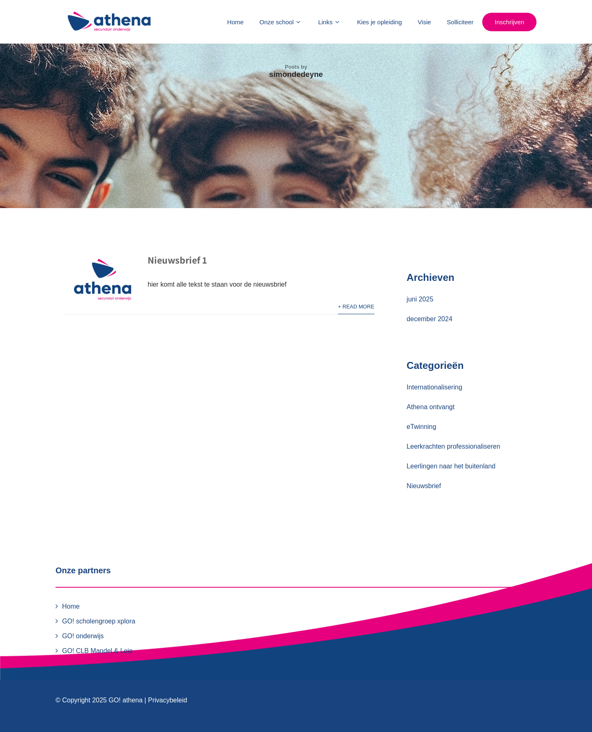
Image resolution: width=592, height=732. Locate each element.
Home (235, 22)
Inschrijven (509, 22)
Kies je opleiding (379, 22)
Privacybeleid (167, 700)
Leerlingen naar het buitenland (451, 466)
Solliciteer (460, 22)
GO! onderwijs (83, 635)
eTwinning (421, 426)
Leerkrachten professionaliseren (453, 446)
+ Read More (356, 306)
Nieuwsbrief (424, 485)
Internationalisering (434, 387)
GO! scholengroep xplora (98, 621)
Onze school (280, 22)
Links (329, 22)
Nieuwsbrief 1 (177, 259)
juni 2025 (420, 299)
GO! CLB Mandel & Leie (97, 650)
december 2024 (429, 318)
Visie (424, 22)
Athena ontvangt (431, 406)
